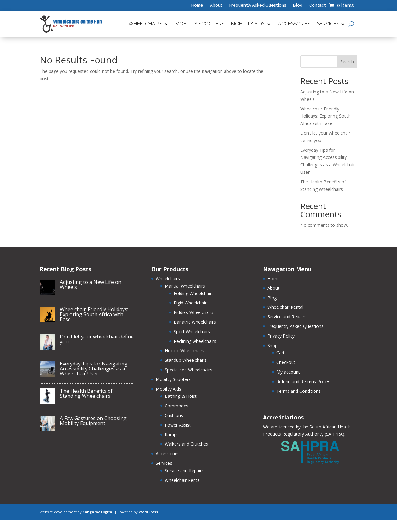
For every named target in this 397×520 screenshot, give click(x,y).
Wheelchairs (145, 24)
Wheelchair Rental (183, 480)
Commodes (176, 406)
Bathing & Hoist (181, 396)
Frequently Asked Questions (257, 5)
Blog (297, 5)
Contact (317, 5)
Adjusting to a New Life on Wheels (90, 284)
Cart (280, 353)
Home (197, 5)
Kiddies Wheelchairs (193, 312)
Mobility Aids (248, 24)
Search (347, 62)
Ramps (172, 434)
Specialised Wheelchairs (188, 370)
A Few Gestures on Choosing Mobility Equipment (93, 421)
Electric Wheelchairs (184, 350)
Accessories (294, 24)
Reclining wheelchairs (195, 341)
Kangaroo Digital (98, 511)
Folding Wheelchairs (194, 293)
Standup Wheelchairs (186, 360)
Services (328, 24)
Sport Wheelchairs (192, 331)
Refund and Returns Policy (302, 381)
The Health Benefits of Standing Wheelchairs (86, 393)
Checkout (285, 362)
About (216, 5)
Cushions (174, 415)
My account (288, 372)
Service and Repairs (184, 470)
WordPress (148, 511)
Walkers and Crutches (186, 444)
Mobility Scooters (199, 24)
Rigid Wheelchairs (191, 303)
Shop (272, 345)
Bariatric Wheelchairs (195, 322)
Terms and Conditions (298, 391)
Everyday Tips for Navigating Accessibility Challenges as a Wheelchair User (93, 368)
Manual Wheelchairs (185, 286)
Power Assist (178, 425)
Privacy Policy (281, 336)
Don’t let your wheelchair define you (97, 339)
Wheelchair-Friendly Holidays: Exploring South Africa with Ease (325, 116)
